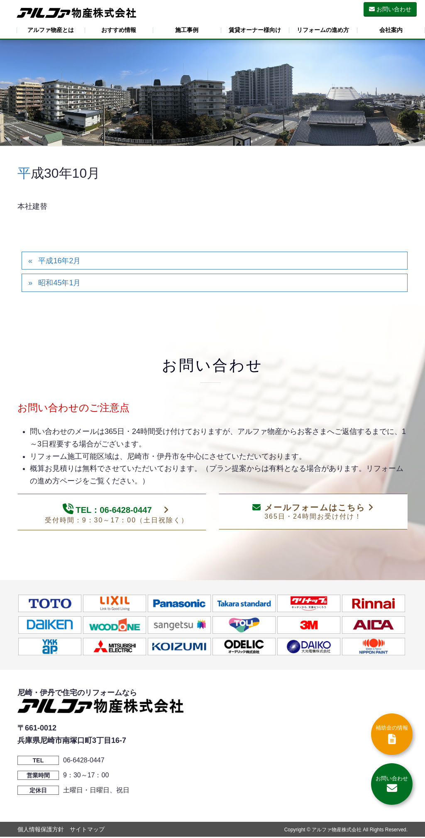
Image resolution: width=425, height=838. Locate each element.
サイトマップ (87, 830)
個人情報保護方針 (40, 830)
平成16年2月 (59, 261)
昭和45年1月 (59, 283)
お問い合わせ (390, 9)
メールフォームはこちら (313, 511)
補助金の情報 (392, 735)
